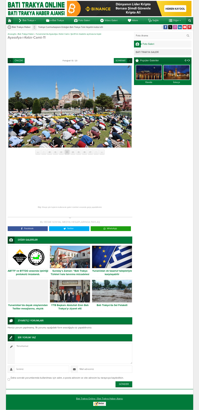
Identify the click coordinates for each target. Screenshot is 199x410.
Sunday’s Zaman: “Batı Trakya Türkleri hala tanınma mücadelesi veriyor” (70, 274)
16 (84, 152)
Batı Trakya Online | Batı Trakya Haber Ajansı (99, 398)
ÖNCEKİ (19, 60)
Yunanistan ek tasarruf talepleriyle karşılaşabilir (112, 272)
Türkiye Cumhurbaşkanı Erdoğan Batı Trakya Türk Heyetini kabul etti (70, 27)
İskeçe (176, 82)
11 (55, 152)
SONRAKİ (120, 60)
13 (67, 152)
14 (73, 152)
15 (79, 152)
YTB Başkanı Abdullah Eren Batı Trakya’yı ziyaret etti (70, 307)
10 (49, 152)
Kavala (148, 82)
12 (61, 152)
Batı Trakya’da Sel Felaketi (112, 305)
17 (90, 152)
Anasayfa (12, 34)
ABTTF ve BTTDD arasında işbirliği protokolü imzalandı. (28, 272)
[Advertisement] (70, 48)
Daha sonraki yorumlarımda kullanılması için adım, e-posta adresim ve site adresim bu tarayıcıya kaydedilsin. (67, 377)
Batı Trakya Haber (26, 34)
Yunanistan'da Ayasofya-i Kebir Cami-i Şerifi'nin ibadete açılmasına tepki (68, 34)
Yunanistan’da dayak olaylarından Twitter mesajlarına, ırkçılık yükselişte (28, 309)
